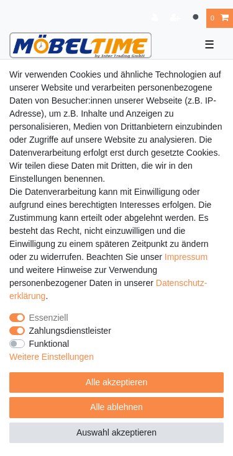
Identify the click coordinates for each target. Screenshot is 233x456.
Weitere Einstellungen (51, 357)
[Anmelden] (156, 18)
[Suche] (196, 18)
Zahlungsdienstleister (70, 331)
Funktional (49, 344)
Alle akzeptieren (117, 382)
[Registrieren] (176, 18)
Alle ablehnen (116, 407)
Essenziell (48, 318)
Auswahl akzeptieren (116, 432)
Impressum (186, 257)
